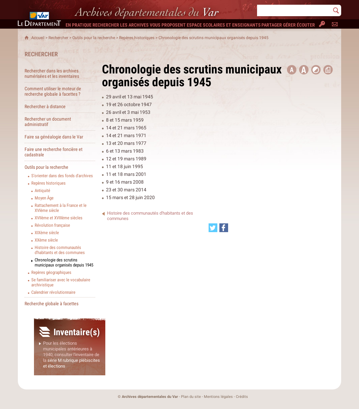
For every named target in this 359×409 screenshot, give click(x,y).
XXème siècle (46, 240)
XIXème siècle (47, 232)
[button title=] (291, 69)
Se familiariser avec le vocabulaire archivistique (60, 282)
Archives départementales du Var (150, 397)
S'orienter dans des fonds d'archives (62, 175)
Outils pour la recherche (93, 37)
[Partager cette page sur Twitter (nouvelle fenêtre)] (213, 227)
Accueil (37, 37)
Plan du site (191, 397)
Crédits (242, 397)
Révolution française (52, 225)
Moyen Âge (44, 197)
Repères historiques (136, 37)
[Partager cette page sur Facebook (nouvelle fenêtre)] (223, 227)
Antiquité (42, 190)
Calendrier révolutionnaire (53, 292)
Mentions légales (218, 397)
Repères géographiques (51, 272)
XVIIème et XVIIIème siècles (58, 217)
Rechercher (58, 37)
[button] (304, 69)
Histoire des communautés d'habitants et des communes (60, 250)
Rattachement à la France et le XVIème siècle (60, 208)
